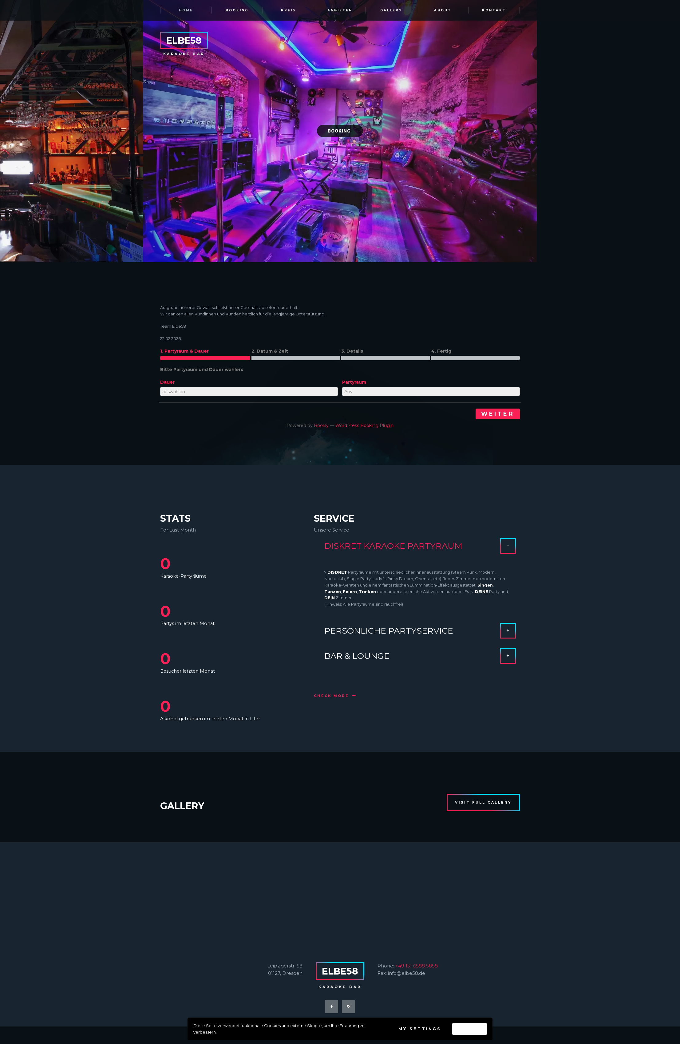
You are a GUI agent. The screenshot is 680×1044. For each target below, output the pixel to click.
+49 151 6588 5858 (416, 966)
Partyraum (354, 382)
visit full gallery (483, 802)
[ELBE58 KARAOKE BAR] (340, 893)
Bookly (321, 425)
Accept (469, 1028)
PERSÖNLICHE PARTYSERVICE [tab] (420, 628)
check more (331, 696)
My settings (419, 1028)
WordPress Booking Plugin (364, 425)
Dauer (167, 382)
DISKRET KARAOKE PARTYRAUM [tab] (420, 548)
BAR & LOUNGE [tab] (420, 653)
